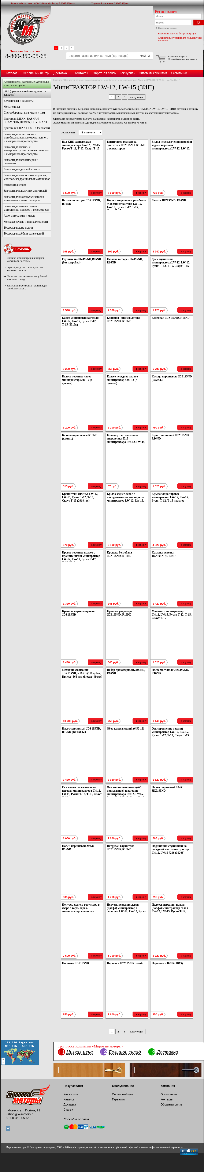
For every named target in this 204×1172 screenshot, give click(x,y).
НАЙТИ (145, 55)
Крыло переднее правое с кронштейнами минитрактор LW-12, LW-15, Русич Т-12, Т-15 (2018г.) (81, 557)
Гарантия (118, 1099)
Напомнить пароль (167, 28)
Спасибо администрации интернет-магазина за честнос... (26, 259)
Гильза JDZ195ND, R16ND (169, 200)
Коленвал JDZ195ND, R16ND (171, 317)
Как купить (127, 73)
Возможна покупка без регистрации (177, 33)
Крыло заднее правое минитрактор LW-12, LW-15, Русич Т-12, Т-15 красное (170, 497)
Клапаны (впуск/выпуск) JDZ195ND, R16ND (123, 319)
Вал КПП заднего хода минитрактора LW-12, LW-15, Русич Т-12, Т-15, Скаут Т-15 (81, 145)
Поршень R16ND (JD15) (167, 963)
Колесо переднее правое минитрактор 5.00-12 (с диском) (122, 380)
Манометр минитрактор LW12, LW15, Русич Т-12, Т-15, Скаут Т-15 (172, 615)
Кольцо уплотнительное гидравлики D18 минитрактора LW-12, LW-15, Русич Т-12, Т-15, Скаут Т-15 (126, 440)
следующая (136, 97)
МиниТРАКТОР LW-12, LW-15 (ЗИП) (159, 80)
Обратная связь (104, 73)
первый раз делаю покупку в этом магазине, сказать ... (25, 268)
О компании (178, 73)
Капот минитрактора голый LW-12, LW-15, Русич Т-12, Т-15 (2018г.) (80, 321)
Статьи (68, 1109)
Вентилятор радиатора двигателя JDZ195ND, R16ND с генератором (126, 145)
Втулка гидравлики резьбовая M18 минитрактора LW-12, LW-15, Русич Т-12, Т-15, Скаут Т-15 (126, 205)
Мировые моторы (26, 28)
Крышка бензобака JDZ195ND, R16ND (119, 554)
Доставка (60, 73)
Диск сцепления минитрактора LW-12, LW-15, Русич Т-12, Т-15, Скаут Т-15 (171, 262)
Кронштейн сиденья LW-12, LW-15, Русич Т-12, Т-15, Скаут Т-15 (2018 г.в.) (80, 497)
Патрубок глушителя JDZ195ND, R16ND (120, 847)
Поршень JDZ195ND (75, 963)
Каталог (11, 73)
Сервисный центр (36, 73)
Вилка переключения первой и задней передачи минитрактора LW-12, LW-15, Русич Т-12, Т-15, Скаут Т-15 (172, 146)
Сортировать (68, 132)
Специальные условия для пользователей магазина (180, 39)
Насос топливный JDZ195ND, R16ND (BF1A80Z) (81, 730)
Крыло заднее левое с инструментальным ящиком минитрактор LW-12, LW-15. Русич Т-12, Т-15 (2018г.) (125, 499)
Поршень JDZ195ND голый (125, 963)
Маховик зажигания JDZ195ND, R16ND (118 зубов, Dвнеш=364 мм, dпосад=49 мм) (82, 673)
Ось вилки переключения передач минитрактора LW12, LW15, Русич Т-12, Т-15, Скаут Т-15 (82, 792)
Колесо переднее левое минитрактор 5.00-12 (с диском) (77, 380)
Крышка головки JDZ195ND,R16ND (164, 554)
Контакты (81, 73)
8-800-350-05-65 (26, 56)
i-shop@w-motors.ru (20, 1114)
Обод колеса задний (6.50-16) (125, 728)
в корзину (96, 192)
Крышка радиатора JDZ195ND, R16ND (120, 613)
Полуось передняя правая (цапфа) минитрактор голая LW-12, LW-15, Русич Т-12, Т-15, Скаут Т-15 (170, 909)
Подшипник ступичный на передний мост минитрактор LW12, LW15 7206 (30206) (170, 849)
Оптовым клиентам (153, 73)
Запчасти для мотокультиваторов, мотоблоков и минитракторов (100, 80)
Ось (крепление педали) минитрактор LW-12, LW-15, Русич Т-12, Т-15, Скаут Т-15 (170, 732)
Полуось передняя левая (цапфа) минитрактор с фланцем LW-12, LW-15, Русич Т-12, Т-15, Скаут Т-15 (126, 909)
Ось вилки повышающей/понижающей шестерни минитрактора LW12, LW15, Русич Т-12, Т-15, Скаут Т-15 (125, 792)
